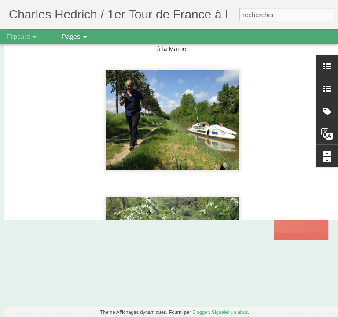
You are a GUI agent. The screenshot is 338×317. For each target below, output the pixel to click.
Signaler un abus (230, 312)
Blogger (200, 312)
